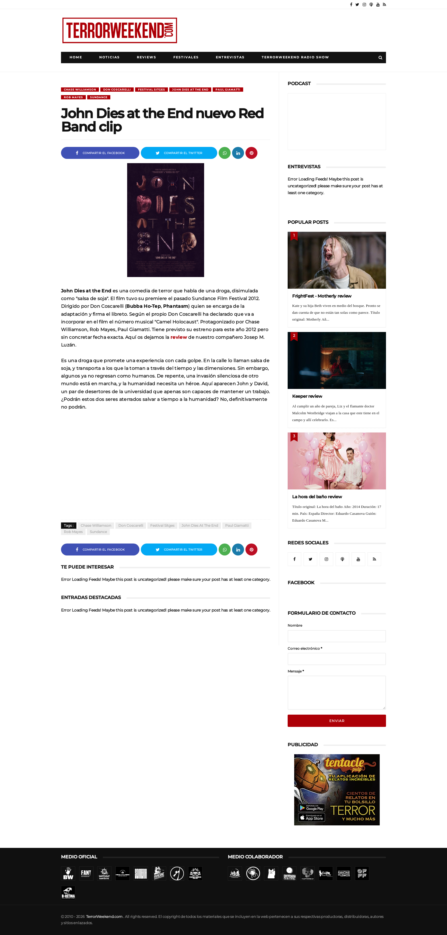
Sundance (98, 97)
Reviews (146, 57)
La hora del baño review (317, 497)
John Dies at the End (190, 89)
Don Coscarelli (117, 89)
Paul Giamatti (228, 89)
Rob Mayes (73, 97)
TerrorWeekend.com (104, 916)
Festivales (186, 57)
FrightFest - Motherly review (321, 296)
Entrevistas (230, 57)
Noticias (109, 57)
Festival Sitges (151, 89)
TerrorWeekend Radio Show (295, 57)
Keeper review (307, 396)
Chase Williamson (80, 89)
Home (76, 57)
